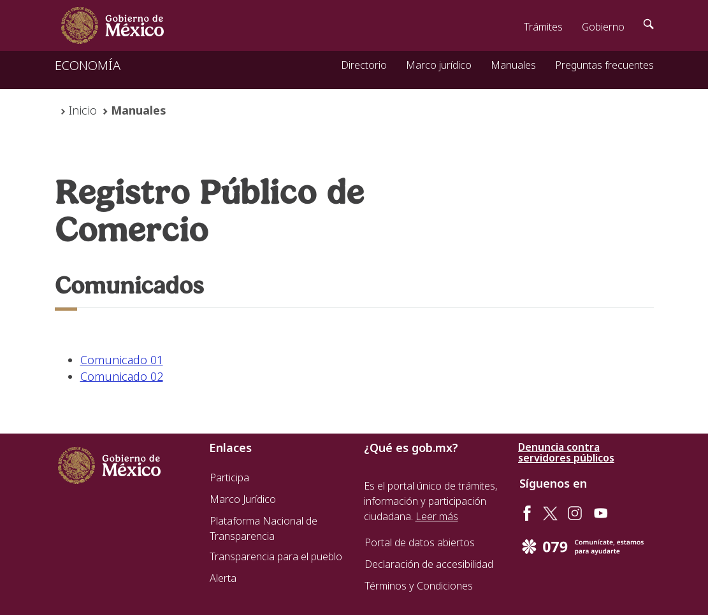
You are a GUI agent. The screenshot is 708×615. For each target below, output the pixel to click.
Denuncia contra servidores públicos (566, 452)
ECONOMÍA (87, 65)
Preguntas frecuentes (604, 65)
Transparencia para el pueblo (276, 556)
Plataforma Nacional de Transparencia (263, 528)
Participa (229, 477)
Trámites (543, 27)
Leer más (436, 516)
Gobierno (603, 27)
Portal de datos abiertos (420, 542)
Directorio (364, 65)
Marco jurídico (439, 65)
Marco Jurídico (243, 499)
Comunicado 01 (121, 359)
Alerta (223, 578)
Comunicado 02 (121, 376)
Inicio (83, 110)
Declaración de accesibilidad (429, 564)
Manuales (513, 65)
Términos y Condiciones (419, 586)
